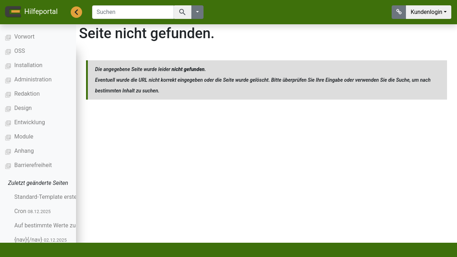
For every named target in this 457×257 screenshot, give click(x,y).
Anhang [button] (24, 150)
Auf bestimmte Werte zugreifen (66, 225)
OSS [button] (19, 50)
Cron (32, 211)
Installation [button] (28, 65)
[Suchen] (133, 12)
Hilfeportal (31, 12)
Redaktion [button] (27, 93)
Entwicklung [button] (29, 122)
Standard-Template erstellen (62, 196)
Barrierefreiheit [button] (33, 165)
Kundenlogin (426, 12)
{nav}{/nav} (40, 239)
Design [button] (23, 108)
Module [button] (23, 136)
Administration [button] (33, 79)
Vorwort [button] (24, 36)
